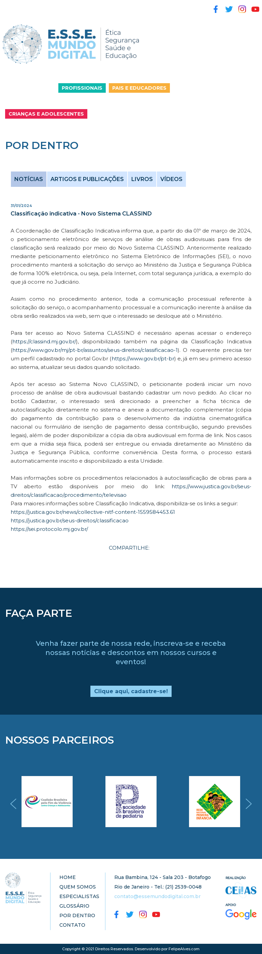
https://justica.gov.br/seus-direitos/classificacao (70, 520)
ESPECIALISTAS (79, 896)
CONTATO (72, 925)
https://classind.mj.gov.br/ (44, 341)
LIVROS (142, 179)
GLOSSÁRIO (74, 906)
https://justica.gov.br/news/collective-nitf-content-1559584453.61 (93, 512)
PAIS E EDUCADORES (139, 88)
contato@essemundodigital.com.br (157, 896)
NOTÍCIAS (28, 179)
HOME (67, 877)
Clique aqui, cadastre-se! (131, 691)
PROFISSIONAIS (82, 88)
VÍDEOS (171, 179)
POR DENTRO (77, 915)
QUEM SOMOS (77, 887)
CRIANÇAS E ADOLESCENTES (46, 114)
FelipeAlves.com (184, 948)
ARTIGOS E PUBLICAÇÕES (87, 179)
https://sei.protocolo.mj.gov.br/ (49, 529)
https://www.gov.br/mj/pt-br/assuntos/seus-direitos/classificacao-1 (95, 350)
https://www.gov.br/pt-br (143, 358)
